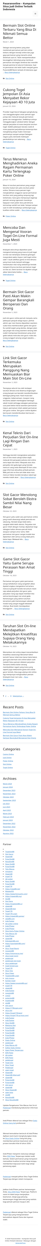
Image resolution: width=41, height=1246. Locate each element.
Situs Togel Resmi (12, 948)
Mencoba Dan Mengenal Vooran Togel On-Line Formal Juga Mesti (20, 233)
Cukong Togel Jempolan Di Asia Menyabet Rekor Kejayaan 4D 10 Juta (19, 95)
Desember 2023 (9, 790)
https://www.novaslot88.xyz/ (16, 983)
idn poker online (11, 924)
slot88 (7, 946)
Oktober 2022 (8, 830)
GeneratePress (20, 1243)
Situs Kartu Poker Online (14, 931)
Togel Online (10, 148)
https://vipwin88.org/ (13, 896)
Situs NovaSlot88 (11, 1100)
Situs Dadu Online (12, 1138)
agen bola (9, 1092)
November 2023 (9, 794)
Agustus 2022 (8, 833)
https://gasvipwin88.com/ (15, 943)
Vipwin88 (8, 856)
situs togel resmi (11, 956)
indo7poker (9, 921)
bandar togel (10, 981)
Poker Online (11, 216)
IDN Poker (9, 1053)
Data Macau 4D (11, 1045)
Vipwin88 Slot (10, 909)
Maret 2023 (7, 813)
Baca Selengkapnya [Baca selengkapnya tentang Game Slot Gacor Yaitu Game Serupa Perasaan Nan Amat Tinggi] (22, 608)
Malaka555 (9, 891)
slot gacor (9, 1005)
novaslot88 (9, 951)
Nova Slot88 (10, 864)
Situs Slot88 (9, 1023)
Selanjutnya (18, 696)
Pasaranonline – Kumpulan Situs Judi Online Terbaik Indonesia (19, 6)
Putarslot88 (9, 1080)
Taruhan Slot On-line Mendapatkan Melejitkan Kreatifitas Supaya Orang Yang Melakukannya (20, 634)
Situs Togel (9, 1065)
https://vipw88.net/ (12, 889)
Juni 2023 (6, 807)
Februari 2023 (8, 817)
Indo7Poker (9, 926)
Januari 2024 (8, 787)
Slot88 (7, 899)
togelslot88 (9, 1000)
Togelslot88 (9, 851)
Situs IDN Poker (14, 1192)
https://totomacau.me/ (14, 953)
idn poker (9, 879)
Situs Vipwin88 (11, 1090)
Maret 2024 (7, 784)
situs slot (8, 1010)
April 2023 (7, 810)
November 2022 (9, 827)
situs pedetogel (11, 963)
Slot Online (10, 78)
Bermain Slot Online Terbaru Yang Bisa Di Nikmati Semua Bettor (19, 31)
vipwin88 (8, 906)
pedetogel (9, 958)
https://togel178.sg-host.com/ (17, 1015)
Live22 (7, 995)
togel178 (8, 876)
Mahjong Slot (10, 1025)
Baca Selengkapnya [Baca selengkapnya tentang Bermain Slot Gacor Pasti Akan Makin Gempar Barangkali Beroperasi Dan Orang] (10, 340)
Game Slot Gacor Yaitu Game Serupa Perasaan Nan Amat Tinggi (19, 565)
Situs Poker (9, 973)
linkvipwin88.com (12, 941)
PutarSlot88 (9, 859)
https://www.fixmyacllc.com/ (16, 894)
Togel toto (9, 1063)
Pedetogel (9, 1067)
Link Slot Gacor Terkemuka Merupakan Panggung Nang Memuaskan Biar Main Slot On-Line (17, 368)
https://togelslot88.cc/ (13, 904)
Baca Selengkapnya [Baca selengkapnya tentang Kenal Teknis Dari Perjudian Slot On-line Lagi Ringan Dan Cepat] (28, 477)
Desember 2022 (9, 823)
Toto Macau (9, 869)
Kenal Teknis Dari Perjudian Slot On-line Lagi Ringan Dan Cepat (20, 439)
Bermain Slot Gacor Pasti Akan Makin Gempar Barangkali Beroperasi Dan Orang (18, 300)
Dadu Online (10, 1040)
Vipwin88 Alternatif (12, 1075)
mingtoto (9, 871)
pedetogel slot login (13, 961)
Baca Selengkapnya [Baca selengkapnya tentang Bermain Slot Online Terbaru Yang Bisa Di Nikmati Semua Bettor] (12, 72)
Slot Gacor (9, 854)
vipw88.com (10, 919)
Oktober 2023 (8, 797)
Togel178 (8, 911)
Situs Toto (9, 971)
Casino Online (8, 754)
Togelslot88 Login (12, 976)
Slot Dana (9, 901)
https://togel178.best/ (13, 1013)
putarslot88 (9, 998)
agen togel (9, 1070)
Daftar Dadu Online (12, 1048)
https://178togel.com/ (13, 1008)
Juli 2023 (6, 804)
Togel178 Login (11, 914)
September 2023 (9, 800)
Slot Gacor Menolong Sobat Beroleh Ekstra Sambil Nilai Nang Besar (20, 500)
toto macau (9, 978)
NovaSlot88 (9, 861)
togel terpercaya (11, 966)
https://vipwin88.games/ (14, 916)
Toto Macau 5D (11, 933)
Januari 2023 (8, 820)
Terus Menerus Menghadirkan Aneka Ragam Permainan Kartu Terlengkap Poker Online (20, 167)
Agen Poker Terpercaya (14, 1050)
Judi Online (7, 757)
